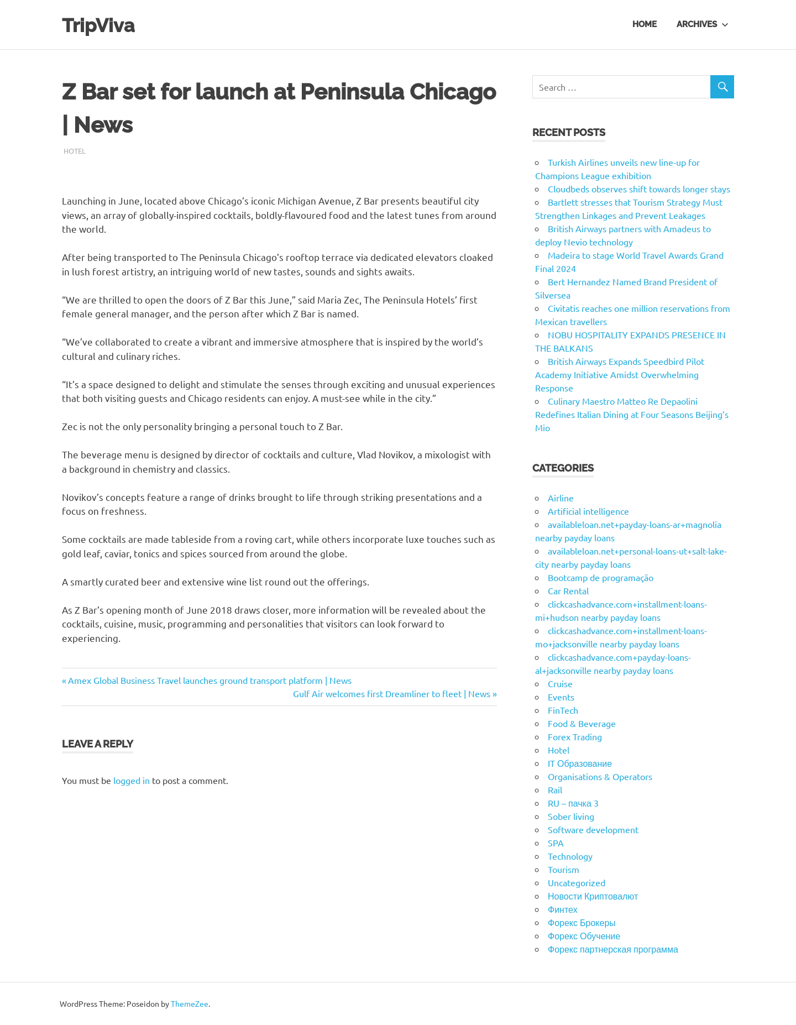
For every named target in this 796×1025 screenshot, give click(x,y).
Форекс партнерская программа (613, 948)
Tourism (563, 869)
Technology (570, 855)
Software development (593, 829)
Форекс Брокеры (582, 922)
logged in (131, 780)
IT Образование (580, 762)
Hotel (75, 150)
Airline (561, 497)
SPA (556, 842)
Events (561, 696)
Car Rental (568, 590)
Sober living (571, 816)
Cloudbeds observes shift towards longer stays (639, 188)
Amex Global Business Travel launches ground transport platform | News (209, 680)
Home (644, 24)
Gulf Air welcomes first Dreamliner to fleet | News (391, 693)
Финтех (563, 908)
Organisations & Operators (600, 776)
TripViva (102, 24)
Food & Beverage (582, 723)
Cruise (560, 683)
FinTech (563, 709)
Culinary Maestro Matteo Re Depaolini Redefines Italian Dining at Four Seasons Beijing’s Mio (632, 414)
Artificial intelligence (588, 510)
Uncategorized (576, 882)
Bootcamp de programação (600, 577)
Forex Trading (575, 736)
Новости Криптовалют (593, 895)
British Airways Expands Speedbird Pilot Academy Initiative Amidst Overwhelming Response (619, 374)
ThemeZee (189, 1003)
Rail (555, 789)
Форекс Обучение (584, 935)
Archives (703, 24)
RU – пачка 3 (573, 802)
